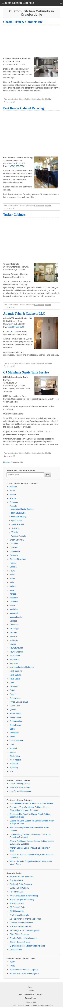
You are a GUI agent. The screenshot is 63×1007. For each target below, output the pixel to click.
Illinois (12, 578)
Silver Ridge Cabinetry (19, 934)
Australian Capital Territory (22, 509)
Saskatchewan (16, 717)
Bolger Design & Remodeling (22, 900)
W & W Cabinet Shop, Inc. (21, 926)
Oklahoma (14, 686)
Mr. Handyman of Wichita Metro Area (25, 919)
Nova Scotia (15, 679)
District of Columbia (18, 559)
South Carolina (16, 721)
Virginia (13, 752)
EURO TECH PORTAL (19, 888)
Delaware (14, 555)
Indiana (13, 586)
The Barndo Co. (16, 880)
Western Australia (18, 536)
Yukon (12, 771)
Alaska (12, 491)
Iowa (12, 590)
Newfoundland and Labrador (22, 667)
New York (14, 663)
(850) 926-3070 (17, 166)
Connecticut (15, 551)
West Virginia (15, 760)
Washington (15, 756)
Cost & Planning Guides (20, 784)
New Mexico (15, 659)
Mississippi (14, 628)
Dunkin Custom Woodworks (21, 923)
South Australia (17, 524)
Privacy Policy (30, 998)
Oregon (13, 694)
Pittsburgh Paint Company (21, 884)
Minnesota (14, 625)
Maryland (14, 613)
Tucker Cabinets (14, 214)
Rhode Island (15, 713)
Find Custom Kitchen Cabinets (30, 994)
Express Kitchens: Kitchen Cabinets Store (27, 946)
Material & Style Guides (20, 787)
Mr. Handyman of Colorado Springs (24, 930)
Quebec (13, 710)
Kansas (13, 594)
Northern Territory (18, 517)
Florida (48, 99)
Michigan (13, 621)
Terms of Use (30, 1002)
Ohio (12, 683)
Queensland (16, 520)
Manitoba (14, 609)
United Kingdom (16, 740)
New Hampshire (16, 652)
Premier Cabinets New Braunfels (23, 938)
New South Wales (18, 513)
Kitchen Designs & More (20, 942)
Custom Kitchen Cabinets (27, 1006)
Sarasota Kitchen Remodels (21, 876)
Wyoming (14, 767)
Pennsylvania (15, 698)
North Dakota (15, 675)
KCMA (12, 962)
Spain (12, 729)
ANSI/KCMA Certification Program (24, 973)
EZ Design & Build (17, 907)
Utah (12, 744)
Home (6, 462)
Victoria (14, 532)
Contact (31, 991)
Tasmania (15, 528)
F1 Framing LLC (17, 892)
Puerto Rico (15, 706)
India (12, 582)
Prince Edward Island (19, 702)
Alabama (13, 487)
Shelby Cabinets (17, 903)
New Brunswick (16, 648)
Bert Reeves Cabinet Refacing (23, 108)
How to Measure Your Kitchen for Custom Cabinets (31, 803)
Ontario (13, 690)
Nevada (13, 644)
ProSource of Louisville (19, 915)
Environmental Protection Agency (24, 970)
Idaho (12, 575)
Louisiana (14, 601)
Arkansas (14, 502)
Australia (13, 506)
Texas (12, 737)
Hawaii (12, 571)
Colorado (14, 547)
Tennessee (14, 733)
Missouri (13, 632)
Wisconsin (14, 764)
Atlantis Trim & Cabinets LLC (24, 313)
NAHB (12, 966)
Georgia (13, 567)
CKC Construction (17, 911)
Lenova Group (16, 950)
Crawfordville (39, 99)
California (14, 544)
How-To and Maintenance (20, 791)
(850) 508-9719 (17, 327)
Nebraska (14, 640)
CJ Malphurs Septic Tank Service (26, 372)
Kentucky (14, 598)
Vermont (13, 748)
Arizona (13, 498)
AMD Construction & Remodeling (24, 896)
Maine (12, 605)
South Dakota (15, 725)
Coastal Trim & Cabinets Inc (22, 22)
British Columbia (17, 540)
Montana (13, 636)
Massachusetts (16, 617)
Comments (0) (9, 102)
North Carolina (16, 671)
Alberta (13, 494)
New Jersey (15, 656)
